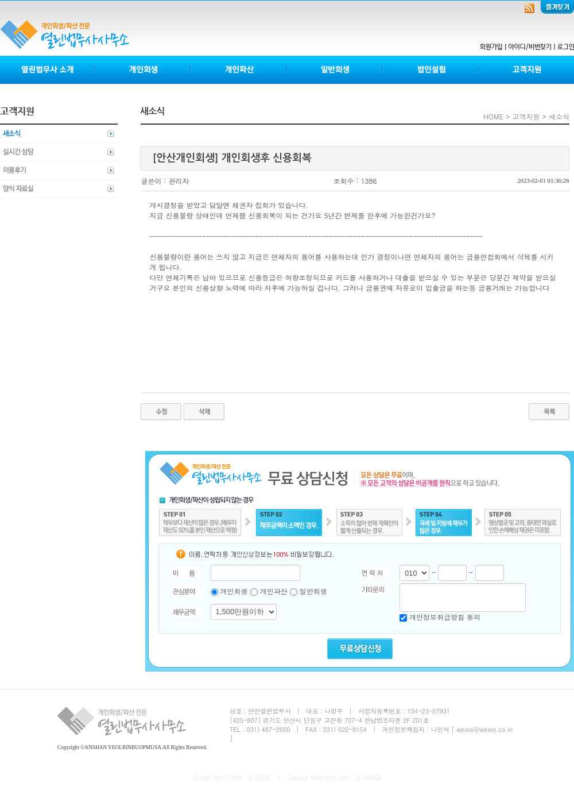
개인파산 (240, 70)
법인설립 (431, 70)
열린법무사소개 (48, 70)
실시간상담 (59, 152)
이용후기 (59, 170)
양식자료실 (59, 189)
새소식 (59, 134)
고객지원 (526, 70)
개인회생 (144, 70)
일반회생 (335, 70)
